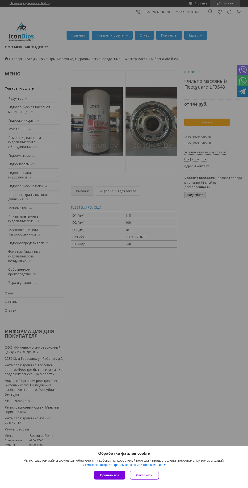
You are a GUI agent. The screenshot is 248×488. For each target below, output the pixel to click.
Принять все (109, 475)
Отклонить (144, 475)
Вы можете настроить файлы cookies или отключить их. (122, 465)
